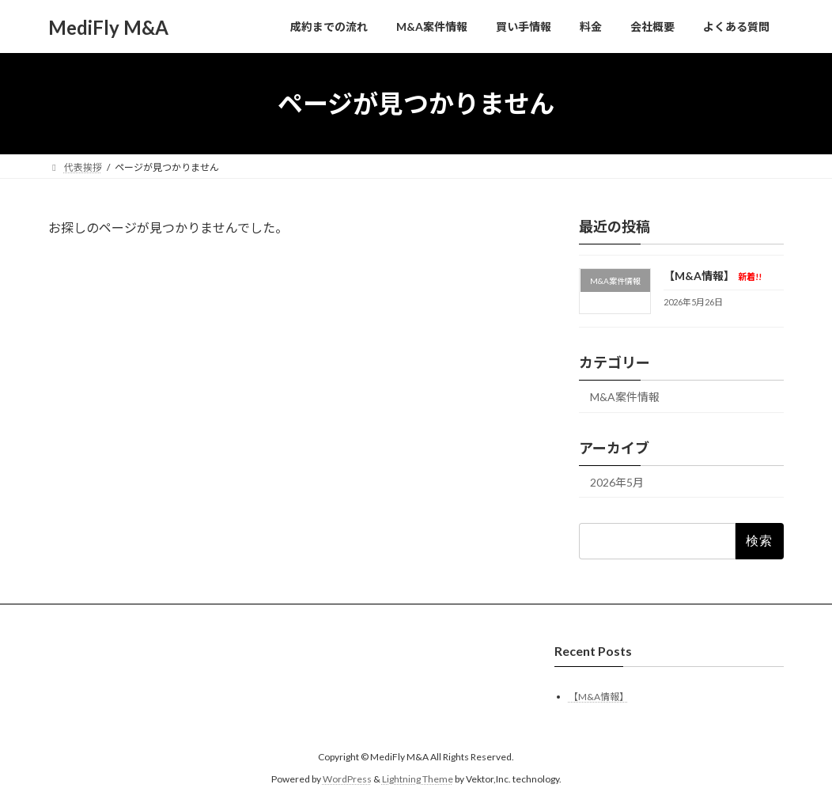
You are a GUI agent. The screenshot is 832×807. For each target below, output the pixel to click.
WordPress (347, 779)
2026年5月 (617, 482)
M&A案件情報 (625, 397)
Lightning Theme (417, 779)
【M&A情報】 (713, 275)
